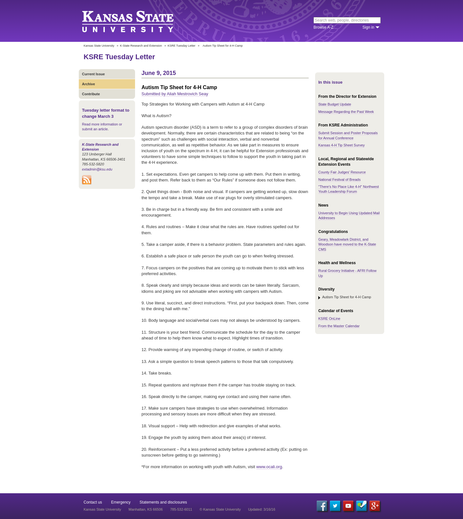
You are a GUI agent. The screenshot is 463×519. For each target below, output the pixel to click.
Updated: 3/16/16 (261, 509)
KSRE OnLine (329, 318)
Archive (88, 84)
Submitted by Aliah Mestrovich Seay (174, 93)
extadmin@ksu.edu (97, 169)
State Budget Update (334, 104)
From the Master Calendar (338, 326)
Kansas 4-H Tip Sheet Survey (341, 145)
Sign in (368, 27)
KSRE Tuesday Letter (181, 45)
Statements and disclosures (163, 502)
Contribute (91, 94)
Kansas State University (136, 21)
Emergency (121, 502)
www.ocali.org (269, 466)
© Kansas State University (220, 509)
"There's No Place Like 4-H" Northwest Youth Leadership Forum (348, 189)
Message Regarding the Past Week (346, 112)
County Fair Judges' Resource (342, 172)
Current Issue (93, 74)
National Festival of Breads (339, 179)
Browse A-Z (323, 27)
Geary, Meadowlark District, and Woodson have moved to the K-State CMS (347, 244)
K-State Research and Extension (141, 45)
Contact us (93, 502)
